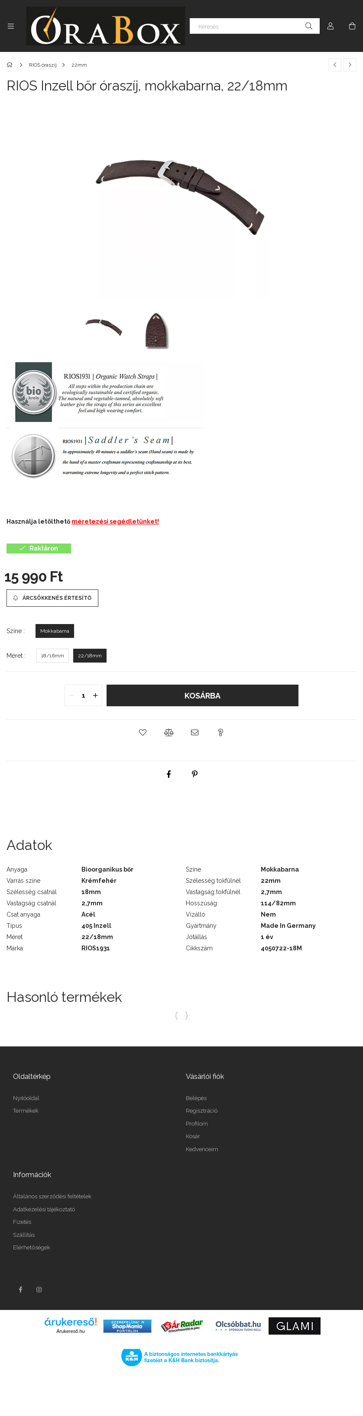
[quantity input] (83, 695)
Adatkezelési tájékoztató (44, 1209)
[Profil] (330, 26)
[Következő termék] (350, 64)
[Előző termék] (334, 64)
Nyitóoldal (26, 1098)
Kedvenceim (202, 1149)
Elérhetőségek (31, 1247)
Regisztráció (201, 1110)
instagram (39, 1289)
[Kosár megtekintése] (352, 26)
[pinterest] (194, 774)
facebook (20, 1289)
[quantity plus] (95, 695)
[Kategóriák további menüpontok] (11, 26)
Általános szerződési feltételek (52, 1196)
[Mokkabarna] (55, 631)
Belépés (196, 1098)
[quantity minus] (71, 695)
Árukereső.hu (70, 1331)
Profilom (197, 1123)
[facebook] (168, 774)
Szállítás (24, 1235)
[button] (142, 732)
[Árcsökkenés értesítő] (52, 598)
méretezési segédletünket (114, 521)
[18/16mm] (52, 656)
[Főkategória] (11, 65)
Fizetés (22, 1222)
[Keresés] (255, 26)
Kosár (193, 1136)
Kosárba (202, 695)
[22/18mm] (90, 656)
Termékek (26, 1110)
